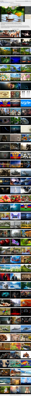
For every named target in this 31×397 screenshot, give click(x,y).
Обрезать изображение (27, 13)
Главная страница (3, 2)
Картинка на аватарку (27, 12)
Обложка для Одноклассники (26, 11)
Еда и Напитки (6, 2)
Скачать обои (27, 15)
